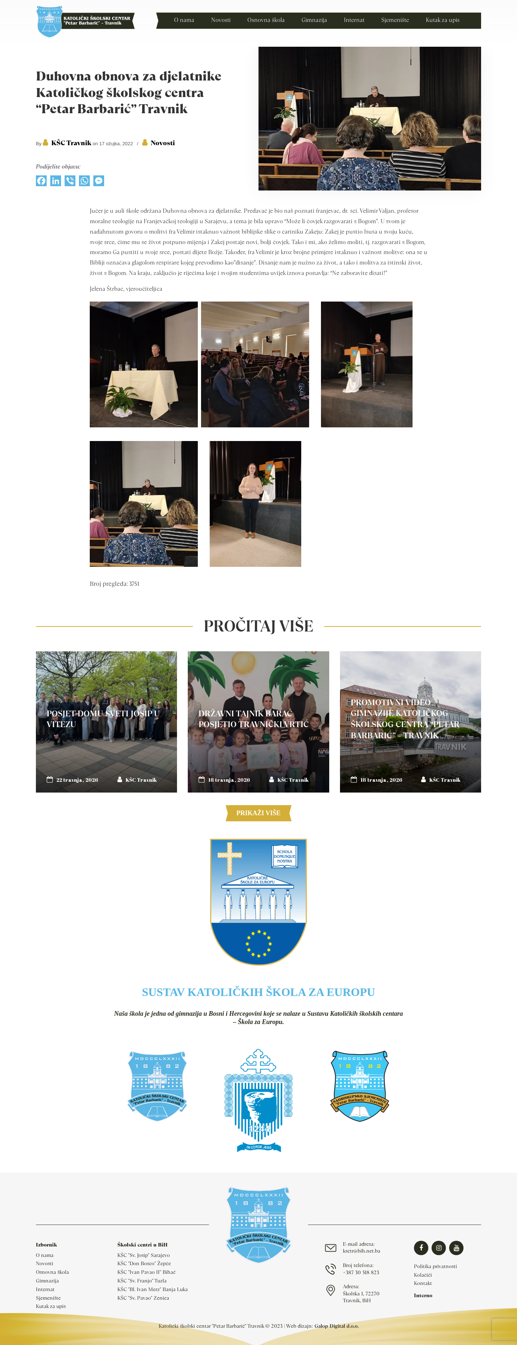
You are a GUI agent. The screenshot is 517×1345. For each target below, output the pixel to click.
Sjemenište (48, 1298)
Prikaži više (258, 813)
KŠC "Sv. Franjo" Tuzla (142, 1280)
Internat (45, 1289)
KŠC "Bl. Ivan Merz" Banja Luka (152, 1289)
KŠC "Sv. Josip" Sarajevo (143, 1255)
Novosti (163, 142)
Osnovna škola (52, 1272)
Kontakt (423, 1283)
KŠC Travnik (71, 142)
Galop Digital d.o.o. (337, 1326)
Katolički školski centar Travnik (85, 21)
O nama (44, 1255)
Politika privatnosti (435, 1266)
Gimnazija (47, 1280)
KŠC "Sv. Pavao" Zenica (143, 1298)
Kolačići (423, 1275)
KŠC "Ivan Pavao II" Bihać (146, 1272)
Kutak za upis (51, 1306)
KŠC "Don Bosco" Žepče (144, 1263)
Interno (423, 1295)
